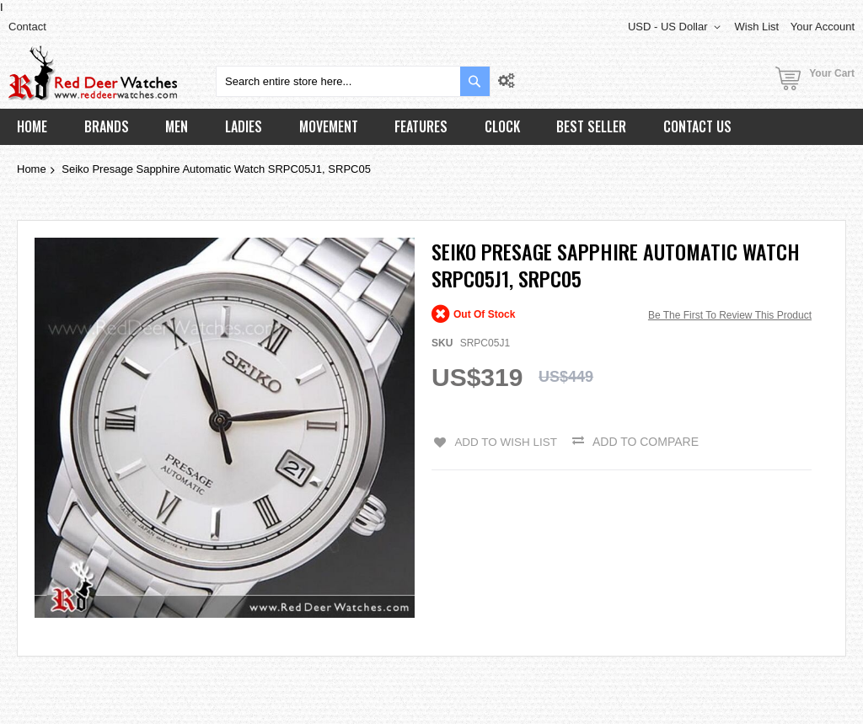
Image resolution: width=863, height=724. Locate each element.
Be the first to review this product (730, 315)
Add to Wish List (505, 441)
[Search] (475, 81)
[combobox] (353, 81)
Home (31, 169)
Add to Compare (647, 441)
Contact (27, 26)
